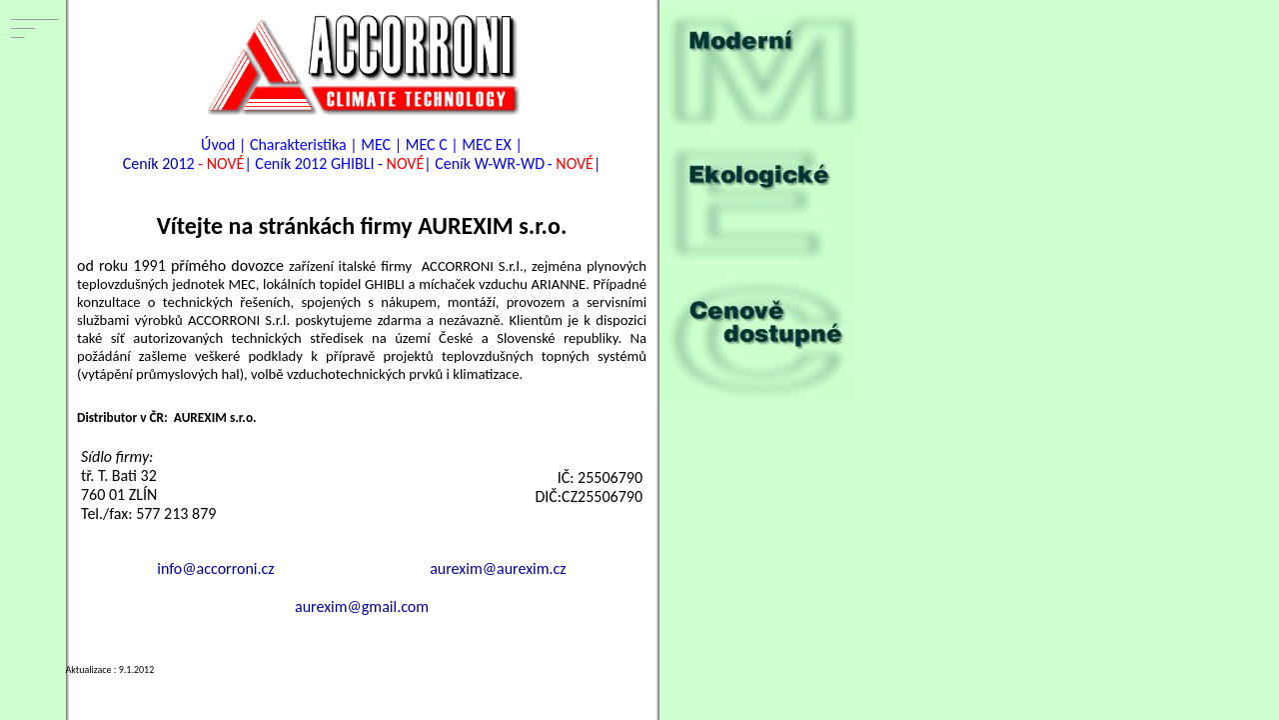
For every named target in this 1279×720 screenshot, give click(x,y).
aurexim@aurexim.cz (498, 568)
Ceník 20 (151, 163)
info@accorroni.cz (215, 568)
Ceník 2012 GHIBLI (314, 163)
